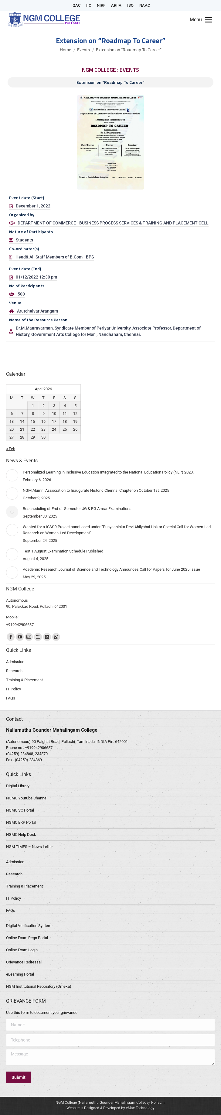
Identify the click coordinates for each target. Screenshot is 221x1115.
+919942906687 (39, 747)
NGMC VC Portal (20, 810)
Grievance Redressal (24, 962)
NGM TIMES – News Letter (29, 846)
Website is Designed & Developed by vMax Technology (110, 1108)
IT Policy (13, 898)
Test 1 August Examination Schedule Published (63, 551)
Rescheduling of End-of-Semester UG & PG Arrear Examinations (77, 508)
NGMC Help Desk (21, 834)
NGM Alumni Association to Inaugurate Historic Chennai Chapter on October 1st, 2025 (96, 490)
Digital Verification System (28, 925)
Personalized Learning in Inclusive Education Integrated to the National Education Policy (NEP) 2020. (108, 472)
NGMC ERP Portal (21, 822)
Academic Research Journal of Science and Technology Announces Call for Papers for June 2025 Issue (111, 569)
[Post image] (12, 475)
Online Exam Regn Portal (27, 937)
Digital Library (17, 786)
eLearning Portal (20, 974)
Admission (15, 862)
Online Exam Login (22, 950)
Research (14, 874)
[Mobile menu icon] (201, 19)
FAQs (10, 910)
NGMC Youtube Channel (26, 798)
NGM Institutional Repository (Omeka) (38, 986)
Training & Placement (24, 886)
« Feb (10, 448)
